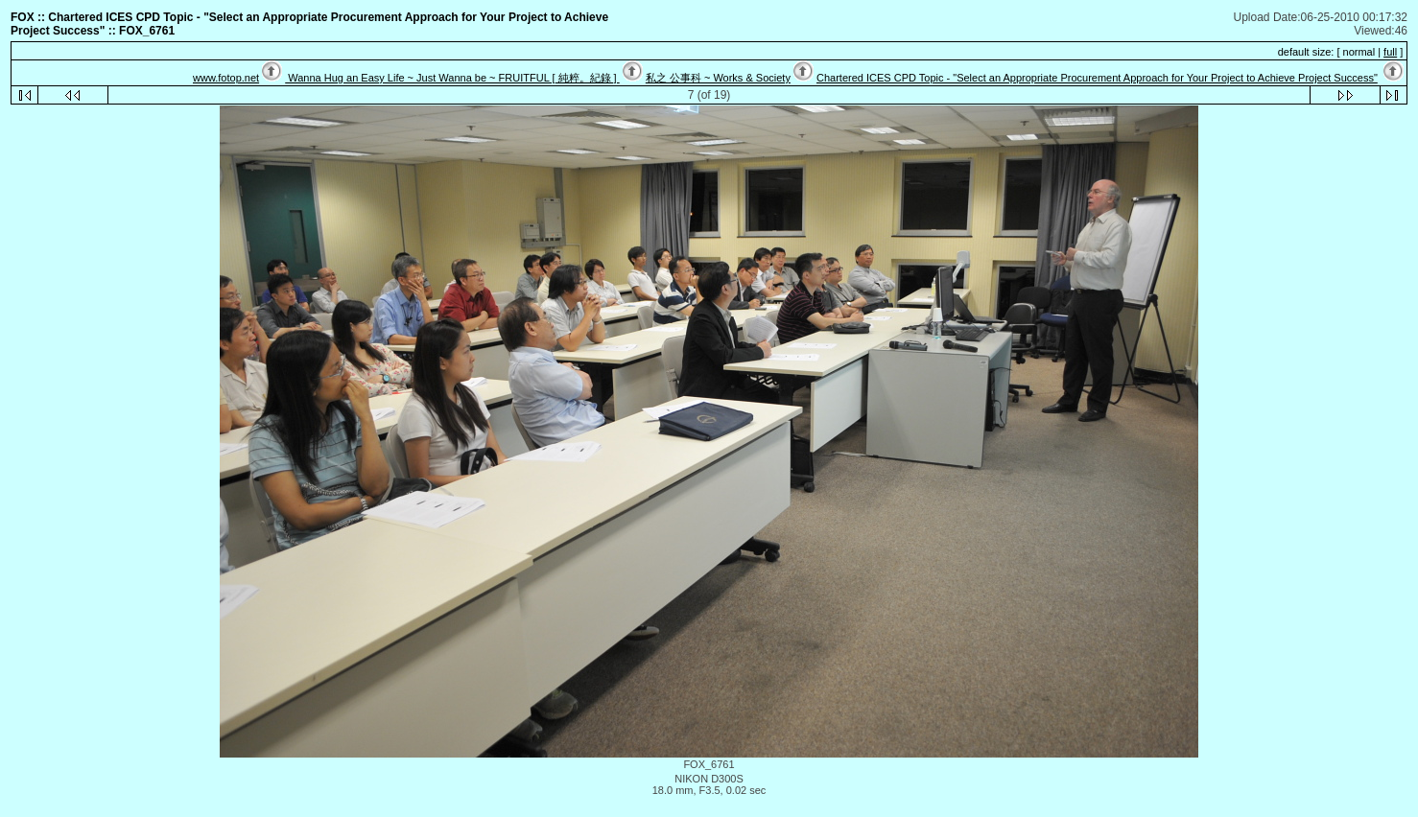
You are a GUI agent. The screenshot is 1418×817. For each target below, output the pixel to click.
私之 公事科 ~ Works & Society (718, 77)
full (1390, 52)
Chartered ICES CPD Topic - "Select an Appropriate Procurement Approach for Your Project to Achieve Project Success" (1097, 77)
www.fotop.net (226, 77)
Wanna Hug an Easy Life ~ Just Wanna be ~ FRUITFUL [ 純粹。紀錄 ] (452, 77)
